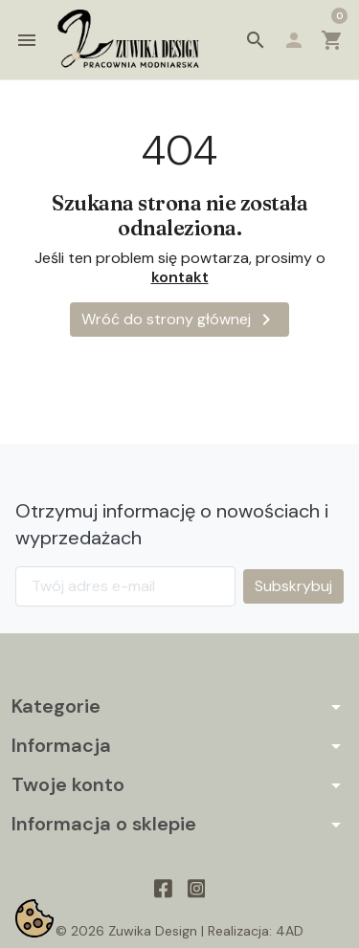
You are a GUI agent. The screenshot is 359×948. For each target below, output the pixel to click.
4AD (289, 930)
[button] (255, 40)
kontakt (180, 277)
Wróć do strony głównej (179, 319)
